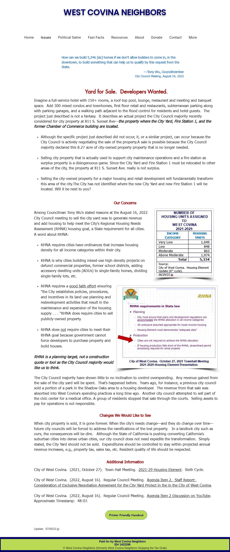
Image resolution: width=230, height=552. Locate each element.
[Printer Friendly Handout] (126, 515)
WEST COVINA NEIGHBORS (114, 12)
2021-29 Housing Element (160, 470)
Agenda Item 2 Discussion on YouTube (178, 496)
